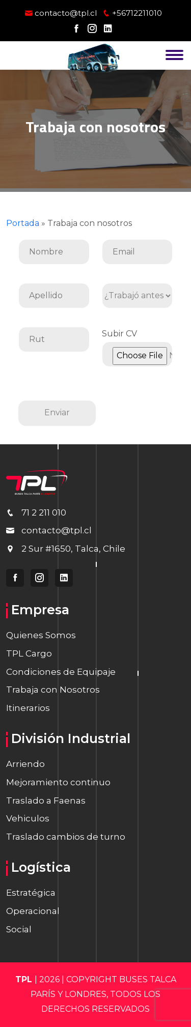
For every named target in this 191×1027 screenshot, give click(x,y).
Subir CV (137, 344)
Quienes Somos (41, 635)
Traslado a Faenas (46, 800)
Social (19, 929)
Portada (22, 223)
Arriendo (25, 764)
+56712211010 (132, 13)
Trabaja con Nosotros (53, 689)
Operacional (33, 911)
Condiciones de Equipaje (61, 672)
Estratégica (31, 893)
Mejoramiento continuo (58, 782)
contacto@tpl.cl (61, 13)
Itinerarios (28, 708)
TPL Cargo (29, 653)
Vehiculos (27, 818)
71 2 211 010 (43, 512)
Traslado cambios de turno (65, 837)
